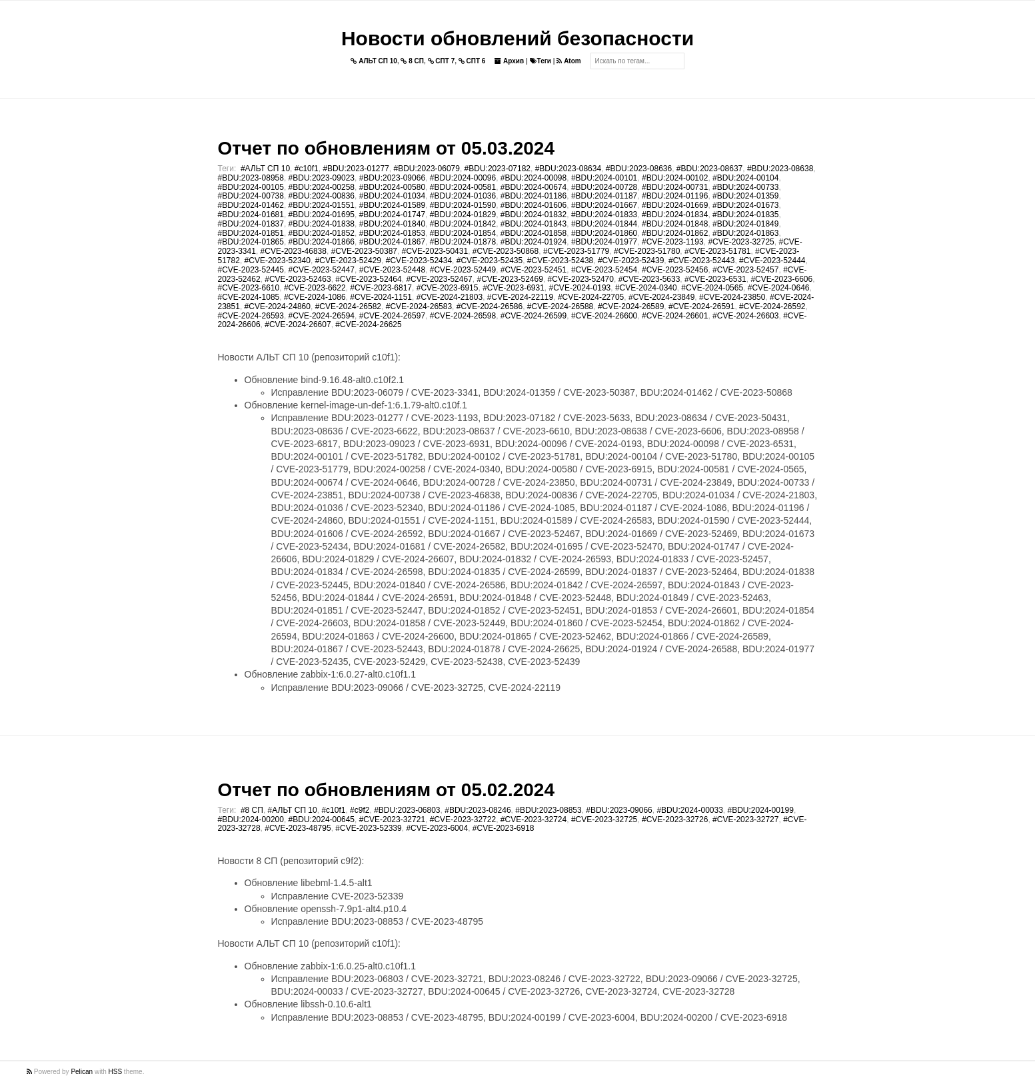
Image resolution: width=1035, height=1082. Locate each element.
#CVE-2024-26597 (392, 315)
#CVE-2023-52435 (489, 260)
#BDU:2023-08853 (548, 810)
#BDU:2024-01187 (604, 196)
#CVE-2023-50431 (435, 251)
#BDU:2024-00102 (675, 178)
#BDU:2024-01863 (745, 233)
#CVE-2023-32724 (533, 819)
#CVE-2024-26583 (419, 306)
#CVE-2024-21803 (450, 297)
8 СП (412, 61)
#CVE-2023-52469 (509, 279)
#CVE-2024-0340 (646, 287)
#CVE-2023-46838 (294, 251)
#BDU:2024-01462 (251, 205)
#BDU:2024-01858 (533, 233)
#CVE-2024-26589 (631, 306)
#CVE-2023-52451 (533, 269)
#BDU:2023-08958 (251, 178)
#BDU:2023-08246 (478, 810)
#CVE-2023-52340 (278, 260)
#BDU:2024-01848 (675, 224)
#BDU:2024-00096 (463, 178)
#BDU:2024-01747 (392, 214)
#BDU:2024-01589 (392, 205)
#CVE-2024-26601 (675, 315)
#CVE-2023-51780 (647, 251)
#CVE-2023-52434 (419, 260)
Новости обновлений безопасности (517, 38)
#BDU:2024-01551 (322, 205)
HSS (116, 1071)
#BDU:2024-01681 (251, 214)
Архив (509, 61)
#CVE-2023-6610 (249, 287)
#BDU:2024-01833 (604, 214)
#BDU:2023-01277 (356, 168)
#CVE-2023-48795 (298, 828)
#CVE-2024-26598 (463, 315)
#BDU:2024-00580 (392, 187)
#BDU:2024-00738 (251, 196)
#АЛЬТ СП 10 (265, 168)
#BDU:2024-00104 (745, 178)
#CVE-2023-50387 (364, 251)
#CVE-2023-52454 (604, 269)
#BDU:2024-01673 (745, 205)
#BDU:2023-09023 (322, 178)
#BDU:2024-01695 (322, 214)
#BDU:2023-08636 (639, 168)
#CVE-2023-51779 (576, 251)
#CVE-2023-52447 (322, 269)
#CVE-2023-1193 (673, 242)
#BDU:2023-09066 (392, 178)
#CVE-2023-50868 (505, 251)
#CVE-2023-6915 (448, 287)
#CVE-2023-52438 (560, 260)
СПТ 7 (441, 61)
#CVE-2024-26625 (368, 324)
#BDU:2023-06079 (427, 168)
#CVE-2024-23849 (661, 297)
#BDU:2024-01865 (251, 242)
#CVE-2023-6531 (715, 279)
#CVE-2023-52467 (439, 279)
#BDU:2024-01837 (251, 224)
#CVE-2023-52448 (392, 269)
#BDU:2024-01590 (463, 205)
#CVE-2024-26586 (489, 306)
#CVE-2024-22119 (520, 297)
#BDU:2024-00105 (251, 187)
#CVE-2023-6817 (381, 287)
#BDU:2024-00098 (533, 178)
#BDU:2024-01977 (604, 242)
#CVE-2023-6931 (513, 287)
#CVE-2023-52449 (463, 269)
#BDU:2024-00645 (322, 819)
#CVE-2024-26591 (701, 306)
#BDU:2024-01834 (675, 214)
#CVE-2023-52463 (298, 279)
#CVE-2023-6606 (781, 279)
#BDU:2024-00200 (251, 819)
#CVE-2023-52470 (581, 279)
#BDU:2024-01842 (463, 224)
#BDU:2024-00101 (604, 178)
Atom (568, 61)
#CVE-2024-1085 (249, 297)
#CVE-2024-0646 (779, 287)
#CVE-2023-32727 (745, 819)
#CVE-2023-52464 (368, 279)
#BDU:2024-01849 (745, 224)
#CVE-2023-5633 (649, 279)
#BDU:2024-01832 (533, 214)
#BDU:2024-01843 (533, 224)
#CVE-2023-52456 (675, 269)
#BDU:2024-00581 (463, 187)
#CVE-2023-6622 (315, 287)
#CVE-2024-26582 (348, 306)
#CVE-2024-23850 (732, 297)
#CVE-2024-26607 (298, 324)
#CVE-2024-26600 (604, 315)
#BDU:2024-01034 (392, 196)
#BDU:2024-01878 (463, 242)
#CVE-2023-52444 (772, 260)
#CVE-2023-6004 (437, 828)
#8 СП (252, 810)
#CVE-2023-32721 (392, 819)
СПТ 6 (472, 61)
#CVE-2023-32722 (463, 819)
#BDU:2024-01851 (251, 233)
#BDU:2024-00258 (322, 187)
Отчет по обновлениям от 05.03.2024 (386, 148)
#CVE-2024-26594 (322, 315)
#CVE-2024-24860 (278, 306)
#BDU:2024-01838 (322, 224)
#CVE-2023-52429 (348, 260)
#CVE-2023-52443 (701, 260)
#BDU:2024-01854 (463, 233)
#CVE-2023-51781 (717, 251)
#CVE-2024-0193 (580, 287)
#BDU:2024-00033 (689, 810)
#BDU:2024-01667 (604, 205)
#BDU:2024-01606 (533, 205)
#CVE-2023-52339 (368, 828)
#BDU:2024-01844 (604, 224)
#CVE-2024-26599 (533, 315)
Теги (540, 61)
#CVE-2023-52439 (631, 260)
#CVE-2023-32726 (675, 819)
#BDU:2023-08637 (709, 168)
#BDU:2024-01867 (392, 242)
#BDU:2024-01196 (675, 196)
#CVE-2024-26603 (745, 315)
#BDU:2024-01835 (745, 214)
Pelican (82, 1071)
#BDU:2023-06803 (407, 810)
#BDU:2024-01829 (463, 214)
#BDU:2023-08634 (568, 168)
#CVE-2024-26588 (560, 306)
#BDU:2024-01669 (675, 205)
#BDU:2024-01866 (322, 242)
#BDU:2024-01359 (745, 196)
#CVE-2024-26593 (251, 315)
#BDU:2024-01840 (392, 224)
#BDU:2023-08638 (780, 168)
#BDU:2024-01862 (675, 233)
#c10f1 (307, 168)
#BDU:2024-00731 (675, 187)
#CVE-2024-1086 (315, 297)
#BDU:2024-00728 (604, 187)
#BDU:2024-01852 (322, 233)
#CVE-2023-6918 (503, 828)
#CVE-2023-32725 (741, 242)
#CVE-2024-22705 (591, 297)
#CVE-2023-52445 (251, 269)
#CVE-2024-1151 (381, 297)
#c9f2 (359, 810)
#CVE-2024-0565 (712, 287)
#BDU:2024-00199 (761, 810)
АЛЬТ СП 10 (374, 61)
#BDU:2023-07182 (497, 168)
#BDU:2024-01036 (463, 196)
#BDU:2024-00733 (745, 187)
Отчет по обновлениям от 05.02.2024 (386, 790)
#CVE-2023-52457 (745, 269)
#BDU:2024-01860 (604, 233)
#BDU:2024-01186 (533, 196)
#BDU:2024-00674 (533, 187)
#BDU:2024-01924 (533, 242)
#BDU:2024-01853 (392, 233)
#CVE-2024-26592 (772, 306)
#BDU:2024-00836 (322, 196)
